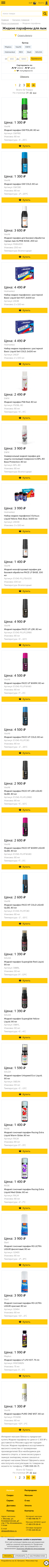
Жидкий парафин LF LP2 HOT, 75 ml (21, 1360)
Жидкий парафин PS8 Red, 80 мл (20, 402)
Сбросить (24, 76)
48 (31, 93)
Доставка (11, 1505)
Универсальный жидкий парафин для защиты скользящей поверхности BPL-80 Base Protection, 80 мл (24, 459)
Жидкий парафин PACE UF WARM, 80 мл (24, 683)
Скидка (10, 1495)
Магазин (29, 1495)
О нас (27, 1500)
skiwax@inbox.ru (9, 1531)
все (34, 93)
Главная (5, 20)
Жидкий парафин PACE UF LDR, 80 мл (23, 629)
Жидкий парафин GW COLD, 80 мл (21, 184)
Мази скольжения (10, 23)
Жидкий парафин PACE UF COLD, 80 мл (23, 737)
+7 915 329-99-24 (33, 1530)
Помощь (11, 1511)
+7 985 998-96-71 (31, 1466)
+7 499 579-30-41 (33, 1524)
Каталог (10, 1490)
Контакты (29, 1511)
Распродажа (31, 1490)
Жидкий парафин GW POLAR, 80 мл (21, 130)
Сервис (10, 1500)
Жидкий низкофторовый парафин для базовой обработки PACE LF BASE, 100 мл (23, 572)
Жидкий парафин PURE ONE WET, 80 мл (24, 1414)
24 (27, 93)
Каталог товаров (20, 20)
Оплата (28, 1505)
